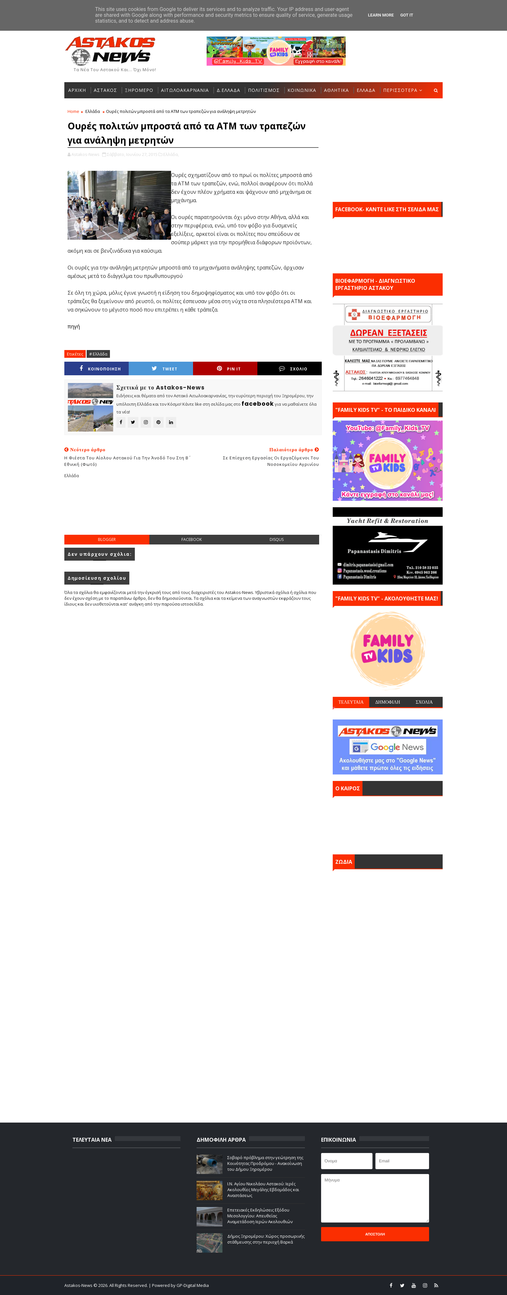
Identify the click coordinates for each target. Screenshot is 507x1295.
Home (73, 111)
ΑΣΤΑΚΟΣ (105, 90)
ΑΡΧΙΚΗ (77, 90)
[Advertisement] (193, 511)
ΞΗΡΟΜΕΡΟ (139, 90)
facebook (191, 539)
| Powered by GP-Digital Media (179, 1285)
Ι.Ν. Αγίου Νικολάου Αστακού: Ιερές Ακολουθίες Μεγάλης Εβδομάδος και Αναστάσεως (263, 1189)
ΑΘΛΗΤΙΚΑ (336, 90)
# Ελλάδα (98, 354)
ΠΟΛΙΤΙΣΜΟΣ (264, 90)
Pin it (229, 369)
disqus (277, 539)
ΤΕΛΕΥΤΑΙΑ (350, 702)
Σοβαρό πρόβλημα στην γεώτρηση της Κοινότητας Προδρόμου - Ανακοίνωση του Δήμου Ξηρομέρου (265, 1163)
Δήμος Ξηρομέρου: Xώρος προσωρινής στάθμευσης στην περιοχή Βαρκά (266, 1239)
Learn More (381, 15)
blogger (107, 539)
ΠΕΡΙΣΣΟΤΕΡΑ (400, 90)
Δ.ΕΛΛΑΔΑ (228, 90)
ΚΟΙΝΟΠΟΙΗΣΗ (100, 369)
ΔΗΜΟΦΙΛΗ (387, 702)
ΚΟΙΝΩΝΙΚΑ (301, 90)
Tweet (165, 369)
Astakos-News (78, 1285)
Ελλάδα (92, 111)
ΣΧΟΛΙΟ (293, 369)
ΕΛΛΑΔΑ (366, 90)
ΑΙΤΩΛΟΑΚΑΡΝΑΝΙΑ (185, 90)
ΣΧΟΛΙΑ (424, 702)
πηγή (74, 326)
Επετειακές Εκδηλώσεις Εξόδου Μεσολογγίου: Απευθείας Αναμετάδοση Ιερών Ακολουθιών (260, 1215)
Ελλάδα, (171, 154)
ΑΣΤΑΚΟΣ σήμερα (388, 823)
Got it (406, 15)
